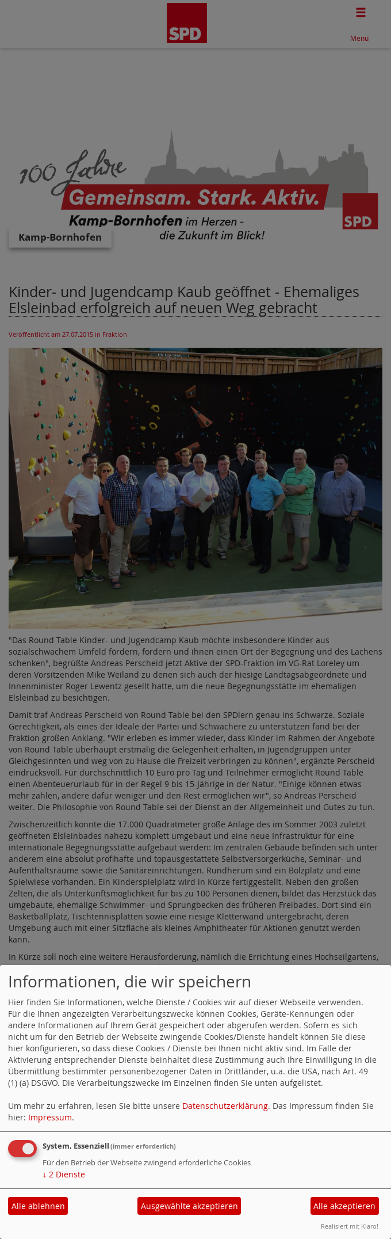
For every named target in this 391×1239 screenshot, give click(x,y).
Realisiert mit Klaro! (349, 1226)
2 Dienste (64, 1174)
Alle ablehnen (38, 1205)
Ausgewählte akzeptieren (189, 1205)
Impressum (50, 1117)
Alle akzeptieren (344, 1205)
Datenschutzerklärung (225, 1105)
